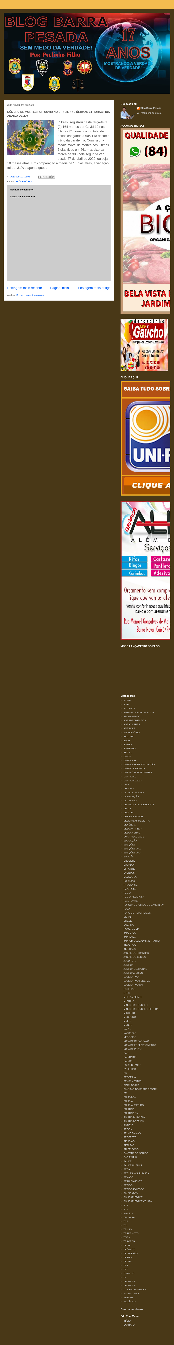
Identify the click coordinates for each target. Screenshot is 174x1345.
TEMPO (127, 1229)
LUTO (126, 993)
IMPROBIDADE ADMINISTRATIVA (141, 940)
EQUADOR (129, 864)
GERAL (127, 916)
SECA (126, 1169)
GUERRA (128, 924)
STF (125, 1205)
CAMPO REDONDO (134, 768)
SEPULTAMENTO (132, 1181)
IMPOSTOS (129, 932)
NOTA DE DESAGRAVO (136, 1041)
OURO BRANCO (132, 1065)
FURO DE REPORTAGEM (137, 912)
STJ (125, 1209)
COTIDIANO (129, 800)
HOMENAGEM (131, 928)
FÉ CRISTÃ (129, 888)
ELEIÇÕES (129, 844)
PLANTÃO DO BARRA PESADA (140, 1089)
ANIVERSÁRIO (131, 732)
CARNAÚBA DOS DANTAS (137, 772)
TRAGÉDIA (129, 1241)
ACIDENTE (129, 708)
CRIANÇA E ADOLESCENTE (138, 804)
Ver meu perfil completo (149, 113)
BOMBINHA (129, 748)
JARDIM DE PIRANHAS (136, 953)
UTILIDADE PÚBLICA (134, 1289)
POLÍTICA (128, 1109)
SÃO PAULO (130, 1157)
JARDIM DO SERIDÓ (134, 957)
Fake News (129, 880)
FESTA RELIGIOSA (133, 896)
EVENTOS (129, 872)
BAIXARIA (128, 736)
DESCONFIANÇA (132, 828)
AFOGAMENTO (131, 716)
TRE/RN (127, 1257)
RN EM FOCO (130, 1149)
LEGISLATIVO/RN (133, 984)
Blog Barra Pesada (26, 20)
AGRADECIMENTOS (134, 720)
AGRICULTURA (131, 724)
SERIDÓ (127, 1185)
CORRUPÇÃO (131, 796)
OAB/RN (127, 1061)
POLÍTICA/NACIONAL (135, 1117)
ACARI (127, 700)
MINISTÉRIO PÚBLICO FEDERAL (141, 1009)
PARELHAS (129, 1069)
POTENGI (128, 1125)
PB (125, 1073)
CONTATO (128, 1324)
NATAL (127, 1029)
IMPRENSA (129, 936)
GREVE (127, 920)
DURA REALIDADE (133, 836)
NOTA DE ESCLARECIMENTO (139, 1045)
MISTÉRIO (129, 1013)
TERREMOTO (130, 1233)
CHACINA (128, 788)
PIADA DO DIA (131, 1085)
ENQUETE (129, 860)
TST (125, 1269)
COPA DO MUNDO (133, 792)
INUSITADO (129, 949)
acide (126, 704)
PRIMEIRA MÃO (132, 1133)
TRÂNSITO (129, 1249)
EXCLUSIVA (129, 876)
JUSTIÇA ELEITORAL (135, 969)
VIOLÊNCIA (129, 1301)
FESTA (127, 892)
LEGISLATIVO (131, 977)
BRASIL (127, 752)
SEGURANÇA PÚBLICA (136, 1173)
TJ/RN (126, 1237)
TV (125, 1277)
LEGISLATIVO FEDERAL (136, 981)
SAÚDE (127, 1161)
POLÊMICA (129, 1097)
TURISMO (128, 1273)
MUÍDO (127, 1021)
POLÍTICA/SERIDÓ (133, 1121)
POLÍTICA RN (130, 1113)
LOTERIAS (129, 989)
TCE (125, 1221)
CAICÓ (127, 756)
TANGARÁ (129, 1217)
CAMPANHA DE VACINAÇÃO (139, 764)
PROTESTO (129, 1137)
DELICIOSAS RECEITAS (136, 820)
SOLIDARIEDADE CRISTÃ (137, 1201)
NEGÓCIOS (129, 1037)
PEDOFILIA (129, 1077)
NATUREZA (129, 1033)
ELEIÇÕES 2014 (132, 852)
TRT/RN (127, 1261)
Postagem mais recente (24, 288)
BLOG (126, 740)
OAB (125, 1053)
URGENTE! (129, 1281)
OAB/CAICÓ (129, 1057)
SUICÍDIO (128, 1213)
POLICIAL (128, 1101)
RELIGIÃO (128, 1141)
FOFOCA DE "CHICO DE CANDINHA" (143, 904)
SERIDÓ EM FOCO (133, 1189)
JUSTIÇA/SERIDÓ (133, 973)
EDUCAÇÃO (130, 840)
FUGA (126, 908)
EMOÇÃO (128, 856)
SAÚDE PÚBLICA (25, 181)
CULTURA (128, 812)
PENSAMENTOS (132, 1081)
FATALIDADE (130, 884)
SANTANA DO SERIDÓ (135, 1153)
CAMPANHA (130, 760)
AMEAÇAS (129, 728)
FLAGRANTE (130, 900)
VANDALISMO (131, 1293)
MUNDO (127, 1025)
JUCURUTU (129, 961)
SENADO (128, 1177)
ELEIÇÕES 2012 (132, 848)
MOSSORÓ (129, 1017)
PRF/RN (127, 1129)
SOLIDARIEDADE (132, 1197)
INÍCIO (127, 1320)
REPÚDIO (128, 1145)
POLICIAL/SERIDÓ (133, 1105)
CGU (126, 784)
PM (125, 1093)
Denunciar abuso (132, 1309)
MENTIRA (128, 1001)
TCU (125, 1225)
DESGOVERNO (131, 832)
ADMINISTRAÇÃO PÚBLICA (138, 712)
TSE (125, 1265)
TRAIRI (127, 1245)
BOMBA (127, 744)
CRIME (127, 808)
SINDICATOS (130, 1193)
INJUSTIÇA (129, 944)
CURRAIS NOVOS (133, 816)
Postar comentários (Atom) (30, 295)
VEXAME (128, 1297)
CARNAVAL (129, 776)
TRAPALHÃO (130, 1253)
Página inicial (60, 288)
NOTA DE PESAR (132, 1049)
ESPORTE (129, 868)
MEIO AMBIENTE (132, 997)
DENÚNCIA (129, 824)
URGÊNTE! (129, 1285)
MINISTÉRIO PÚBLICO (135, 1005)
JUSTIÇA (128, 965)
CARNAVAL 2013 (132, 780)
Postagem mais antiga (94, 288)
